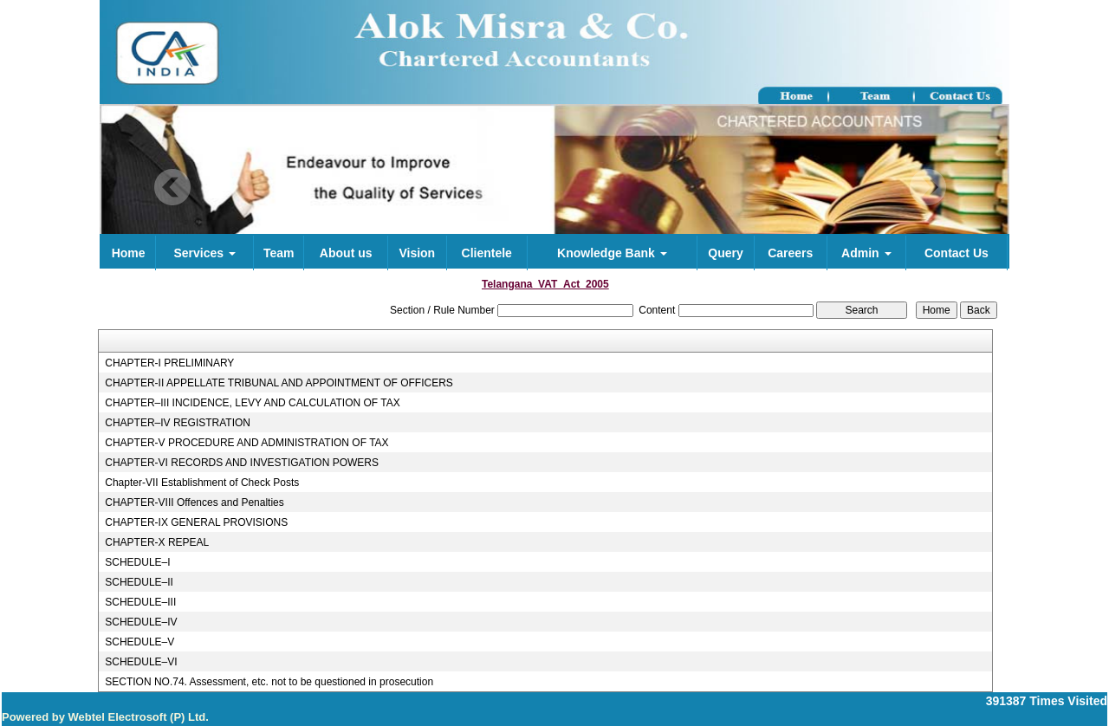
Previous (172, 187)
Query (725, 253)
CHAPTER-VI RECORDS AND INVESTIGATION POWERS (242, 463)
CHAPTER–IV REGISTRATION (177, 423)
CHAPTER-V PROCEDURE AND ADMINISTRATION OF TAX (246, 443)
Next (927, 187)
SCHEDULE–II (139, 582)
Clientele (487, 253)
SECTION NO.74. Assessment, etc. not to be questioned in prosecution (269, 682)
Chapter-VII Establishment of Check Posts (202, 482)
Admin (866, 253)
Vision (417, 253)
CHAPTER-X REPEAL (157, 542)
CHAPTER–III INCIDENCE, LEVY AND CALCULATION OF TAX (252, 403)
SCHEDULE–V (139, 642)
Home (129, 253)
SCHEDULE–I (137, 562)
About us (346, 253)
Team (279, 253)
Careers (790, 253)
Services (204, 253)
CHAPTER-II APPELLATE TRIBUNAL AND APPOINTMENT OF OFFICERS (279, 383)
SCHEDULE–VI (141, 662)
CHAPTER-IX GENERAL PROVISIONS (196, 522)
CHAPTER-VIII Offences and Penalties (194, 502)
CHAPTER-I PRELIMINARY (169, 363)
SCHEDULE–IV (141, 622)
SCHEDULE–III (140, 602)
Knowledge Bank (612, 253)
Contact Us (956, 253)
